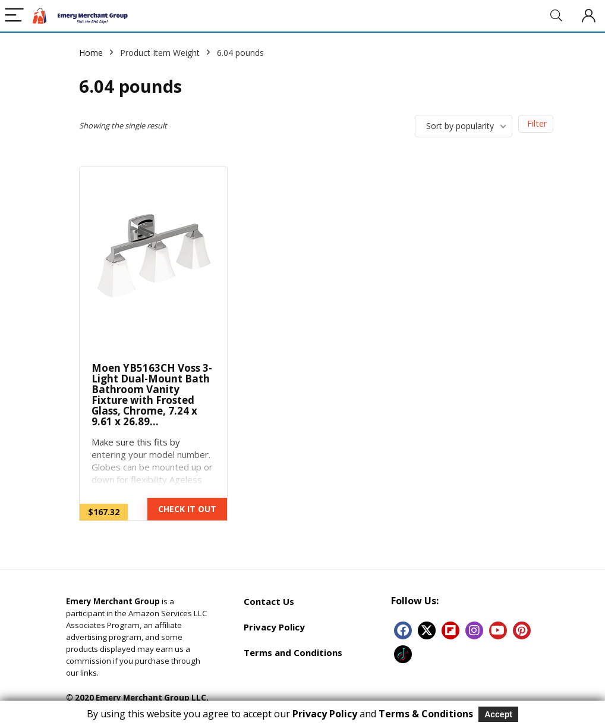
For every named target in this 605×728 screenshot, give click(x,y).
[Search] (556, 16)
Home (91, 52)
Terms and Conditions (293, 652)
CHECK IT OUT (187, 508)
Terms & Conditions (426, 713)
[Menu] (14, 16)
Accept (498, 714)
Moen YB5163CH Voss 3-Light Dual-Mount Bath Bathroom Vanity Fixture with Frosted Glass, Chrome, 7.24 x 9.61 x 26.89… (152, 394)
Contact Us (269, 601)
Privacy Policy (274, 627)
